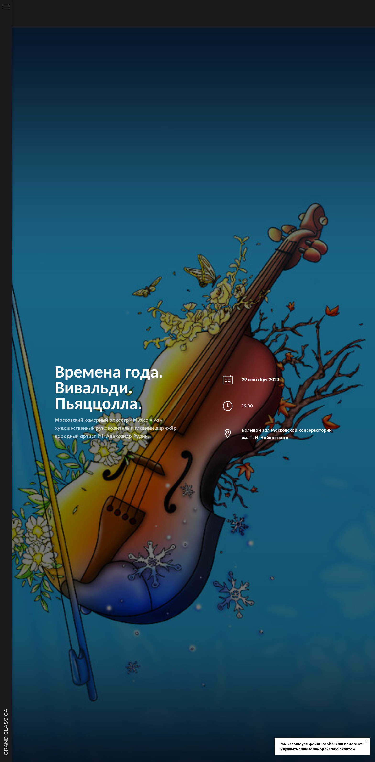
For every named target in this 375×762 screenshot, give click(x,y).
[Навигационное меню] (6, 7)
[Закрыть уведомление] (366, 741)
